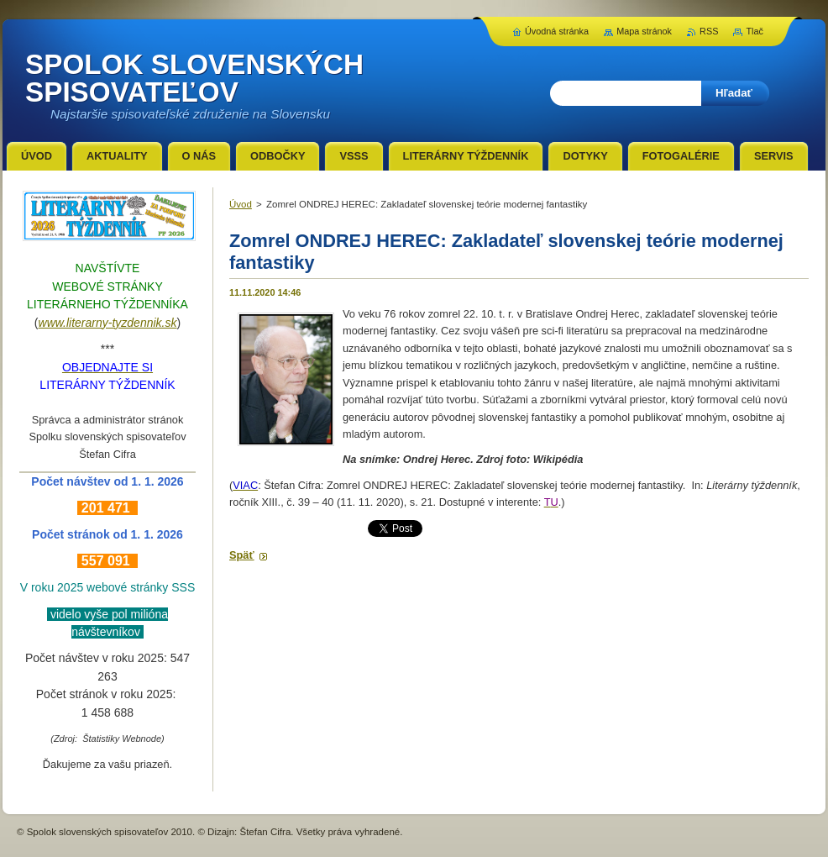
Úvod (240, 204)
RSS (709, 31)
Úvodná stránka (557, 31)
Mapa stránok (644, 31)
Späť (241, 555)
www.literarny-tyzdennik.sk (108, 322)
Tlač (754, 31)
